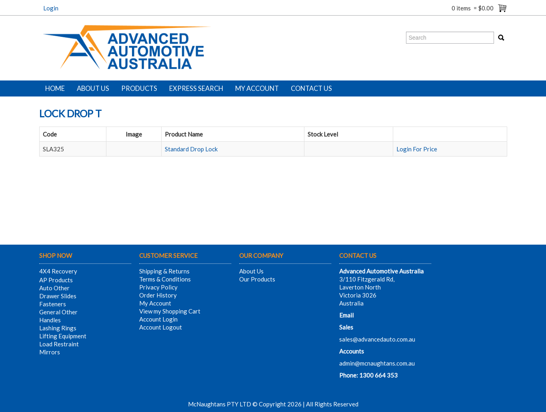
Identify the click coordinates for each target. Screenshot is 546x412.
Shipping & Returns (164, 271)
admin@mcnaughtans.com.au (377, 363)
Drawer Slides (57, 295)
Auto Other (54, 287)
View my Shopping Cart (169, 311)
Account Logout (160, 327)
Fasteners (52, 303)
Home (55, 88)
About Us (93, 88)
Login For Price (416, 149)
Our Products (257, 279)
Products (139, 88)
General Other (58, 312)
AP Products (56, 279)
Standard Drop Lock (191, 149)
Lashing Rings (57, 328)
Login (50, 8)
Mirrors (49, 352)
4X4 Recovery (58, 271)
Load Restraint (59, 344)
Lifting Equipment (62, 336)
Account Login (158, 319)
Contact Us (311, 88)
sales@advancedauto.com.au (377, 339)
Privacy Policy (158, 287)
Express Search (196, 88)
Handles (50, 320)
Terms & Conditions (165, 279)
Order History (158, 295)
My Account (257, 88)
